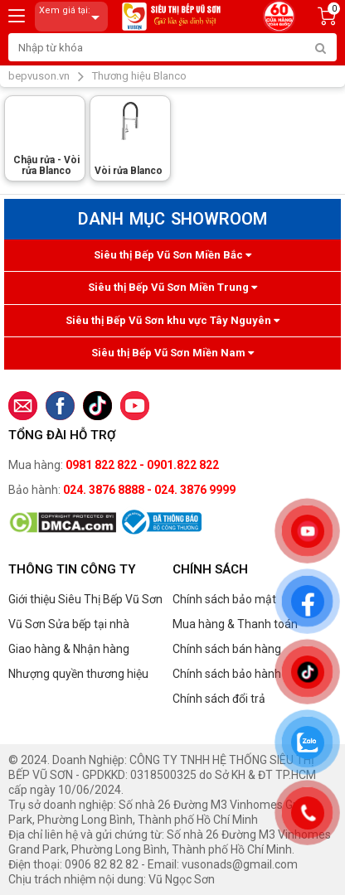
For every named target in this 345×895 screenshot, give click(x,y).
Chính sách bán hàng (226, 649)
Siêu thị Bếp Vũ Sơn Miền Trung (172, 287)
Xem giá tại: (72, 17)
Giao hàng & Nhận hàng (68, 649)
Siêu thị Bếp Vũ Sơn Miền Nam (172, 352)
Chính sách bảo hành (226, 673)
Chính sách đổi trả (218, 698)
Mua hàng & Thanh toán (235, 624)
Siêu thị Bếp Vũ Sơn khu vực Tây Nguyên (172, 320)
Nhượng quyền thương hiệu (78, 673)
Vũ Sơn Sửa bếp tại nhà (68, 624)
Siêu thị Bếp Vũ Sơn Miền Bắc (172, 255)
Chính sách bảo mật (224, 599)
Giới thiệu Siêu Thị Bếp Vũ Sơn (85, 599)
